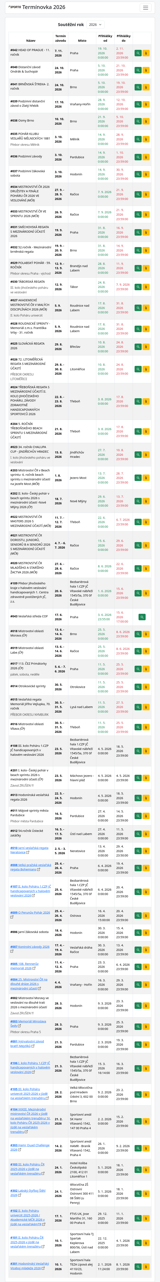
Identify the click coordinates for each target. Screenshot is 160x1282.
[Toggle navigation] (145, 8)
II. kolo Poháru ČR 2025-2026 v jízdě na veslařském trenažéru (27, 1242)
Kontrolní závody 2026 (30, 947)
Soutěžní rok (71, 24)
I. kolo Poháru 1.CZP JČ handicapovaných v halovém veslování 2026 (30, 1067)
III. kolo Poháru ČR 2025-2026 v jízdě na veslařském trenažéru (27, 1168)
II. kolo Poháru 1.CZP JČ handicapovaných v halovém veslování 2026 (30, 890)
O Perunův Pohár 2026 (30, 912)
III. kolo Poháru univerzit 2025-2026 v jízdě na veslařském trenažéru (29, 1093)
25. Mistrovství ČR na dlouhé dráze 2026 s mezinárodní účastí (29, 983)
